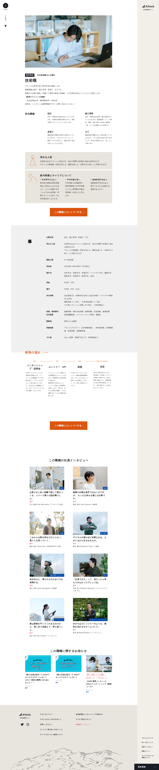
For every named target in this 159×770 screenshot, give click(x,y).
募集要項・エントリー (83, 724)
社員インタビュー (147, 747)
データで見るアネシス (83, 719)
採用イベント (146, 751)
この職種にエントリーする (68, 212)
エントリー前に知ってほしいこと (51, 729)
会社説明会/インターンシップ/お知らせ (89, 714)
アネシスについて (147, 738)
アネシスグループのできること (50, 719)
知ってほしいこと (147, 742)
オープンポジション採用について (148, 756)
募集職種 (142, 767)
